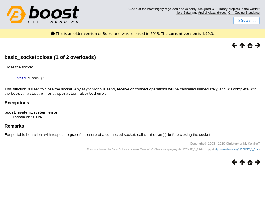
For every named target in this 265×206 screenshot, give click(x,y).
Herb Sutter (184, 12)
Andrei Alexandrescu (212, 12)
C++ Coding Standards (244, 12)
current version (183, 33)
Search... (246, 21)
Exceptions (17, 103)
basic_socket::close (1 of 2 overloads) (50, 57)
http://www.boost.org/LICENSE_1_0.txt (237, 149)
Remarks (14, 126)
